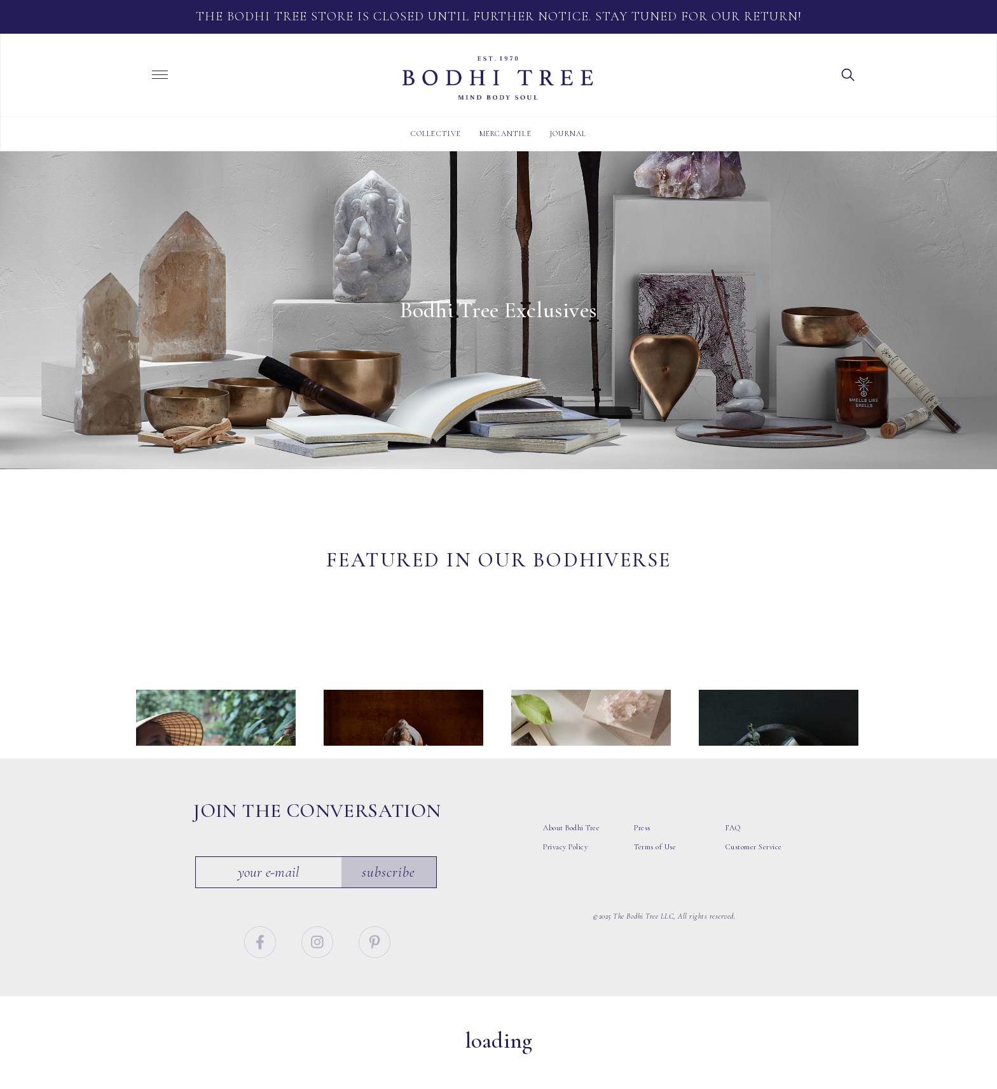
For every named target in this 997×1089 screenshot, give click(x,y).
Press (642, 862)
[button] (848, 74)
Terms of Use (655, 881)
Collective (436, 133)
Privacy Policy (565, 881)
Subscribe (389, 906)
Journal (567, 133)
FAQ (733, 862)
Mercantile (505, 133)
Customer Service (753, 881)
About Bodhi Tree (571, 862)
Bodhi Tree (497, 78)
